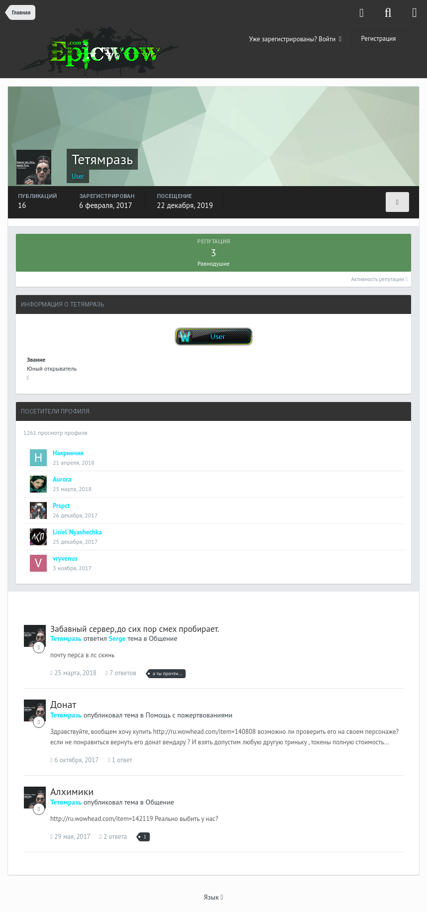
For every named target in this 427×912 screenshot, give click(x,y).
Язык (213, 897)
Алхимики (72, 791)
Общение (163, 638)
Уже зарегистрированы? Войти (295, 39)
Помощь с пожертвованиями (189, 714)
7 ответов (121, 673)
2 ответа (113, 836)
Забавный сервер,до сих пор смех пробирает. (134, 628)
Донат (63, 704)
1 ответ (119, 760)
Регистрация (378, 38)
